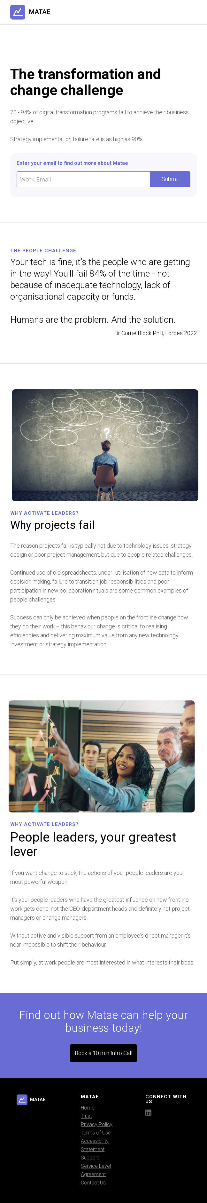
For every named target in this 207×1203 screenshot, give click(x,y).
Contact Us (93, 1183)
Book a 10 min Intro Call (103, 1053)
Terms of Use (96, 1133)
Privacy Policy (96, 1124)
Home (88, 1108)
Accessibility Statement (95, 1145)
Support (90, 1158)
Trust (86, 1116)
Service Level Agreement (96, 1170)
